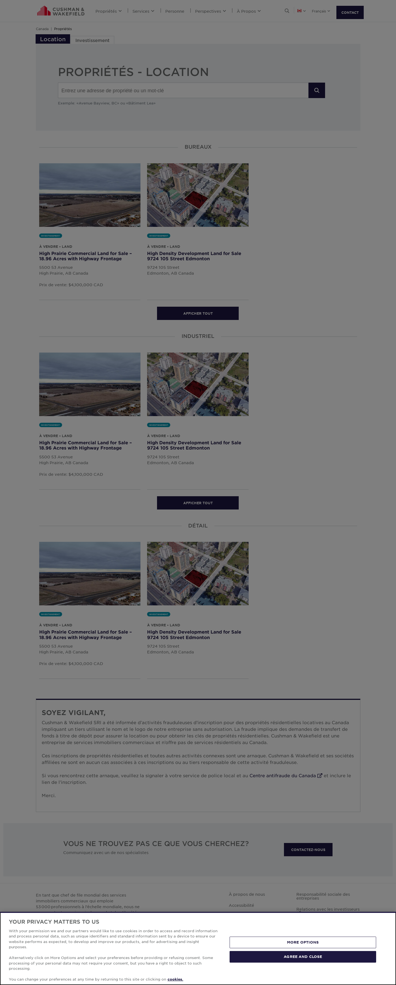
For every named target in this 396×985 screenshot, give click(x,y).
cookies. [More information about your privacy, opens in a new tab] (175, 979)
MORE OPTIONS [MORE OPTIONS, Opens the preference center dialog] (303, 942)
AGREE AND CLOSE (303, 956)
